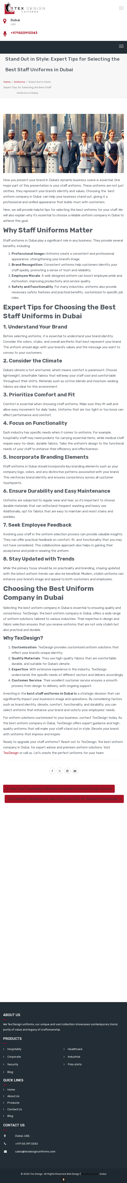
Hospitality (14, 1049)
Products (13, 1102)
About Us (13, 1096)
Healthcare (75, 1049)
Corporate (14, 1056)
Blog (10, 1072)
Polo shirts (75, 1064)
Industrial (74, 1056)
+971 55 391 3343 (26, 1143)
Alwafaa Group (90, 1174)
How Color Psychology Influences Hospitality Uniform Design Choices (59, 789)
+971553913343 (24, 33)
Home (11, 1089)
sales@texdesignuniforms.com (35, 1151)
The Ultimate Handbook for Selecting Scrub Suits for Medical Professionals (64, 799)
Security (12, 1064)
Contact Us (14, 1109)
